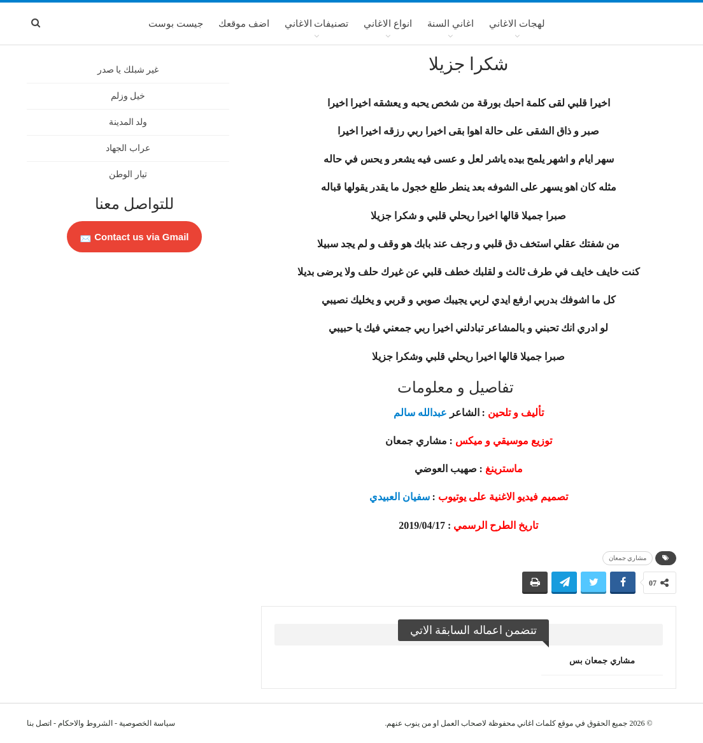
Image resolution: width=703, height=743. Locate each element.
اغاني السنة (450, 23)
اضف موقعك (243, 23)
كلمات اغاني (536, 723)
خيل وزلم (128, 96)
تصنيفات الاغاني (317, 23)
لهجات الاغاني (517, 23)
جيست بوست (175, 23)
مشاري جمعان (628, 557)
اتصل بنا (39, 723)
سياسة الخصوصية (147, 723)
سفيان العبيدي (399, 496)
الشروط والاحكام (85, 723)
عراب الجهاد (128, 148)
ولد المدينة (128, 122)
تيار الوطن (128, 174)
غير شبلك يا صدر (128, 70)
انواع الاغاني (388, 23)
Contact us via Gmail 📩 (134, 236)
